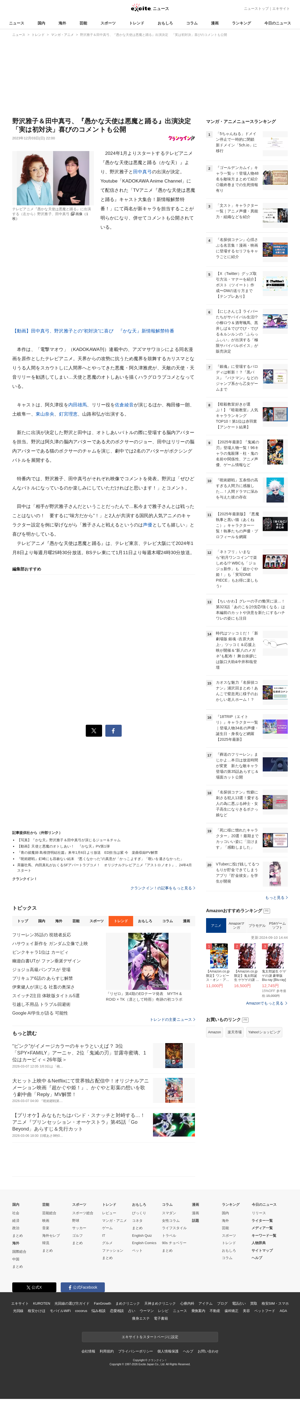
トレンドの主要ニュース (172, 1019)
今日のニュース (277, 23)
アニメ (216, 926)
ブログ (222, 1303)
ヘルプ (257, 1258)
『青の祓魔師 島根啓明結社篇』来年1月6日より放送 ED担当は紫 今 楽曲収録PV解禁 (87, 852)
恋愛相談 (117, 1311)
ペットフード (264, 1311)
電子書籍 (161, 1318)
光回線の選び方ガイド (72, 1303)
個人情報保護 (167, 1351)
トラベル (169, 1235)
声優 (147, 525)
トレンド (136, 23)
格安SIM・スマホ (275, 1303)
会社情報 (88, 1351)
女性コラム (171, 1221)
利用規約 (107, 1351)
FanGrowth (102, 1303)
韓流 (45, 1243)
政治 (15, 1228)
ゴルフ (77, 1235)
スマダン (169, 1213)
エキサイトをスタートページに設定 (150, 1337)
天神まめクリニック (160, 1303)
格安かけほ (36, 1311)
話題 (195, 1221)
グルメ (107, 1243)
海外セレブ (51, 1235)
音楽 (45, 1228)
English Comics (144, 1243)
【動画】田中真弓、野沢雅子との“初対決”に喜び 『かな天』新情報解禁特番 (93, 331)
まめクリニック (127, 1303)
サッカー (79, 1228)
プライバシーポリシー (135, 1351)
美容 (246, 1311)
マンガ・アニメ (114, 1221)
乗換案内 (198, 1311)
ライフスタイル (174, 1228)
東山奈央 (45, 414)
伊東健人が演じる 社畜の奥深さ (43, 987)
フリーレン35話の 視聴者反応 (41, 935)
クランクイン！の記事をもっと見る (162, 888)
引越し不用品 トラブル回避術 (41, 1004)
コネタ (137, 1221)
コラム (192, 23)
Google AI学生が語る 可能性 (40, 1013)
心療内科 (187, 1303)
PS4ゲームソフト (277, 925)
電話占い (239, 1303)
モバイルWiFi (60, 1311)
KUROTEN (41, 1303)
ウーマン (147, 1311)
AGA (283, 1311)
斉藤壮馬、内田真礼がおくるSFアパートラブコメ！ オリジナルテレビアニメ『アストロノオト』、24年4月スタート (104, 868)
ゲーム (107, 1228)
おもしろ (165, 23)
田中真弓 (142, 171)
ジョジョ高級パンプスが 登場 (41, 969)
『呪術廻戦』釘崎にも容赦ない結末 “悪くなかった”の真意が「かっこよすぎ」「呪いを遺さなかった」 (100, 859)
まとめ (17, 1235)
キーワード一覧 (264, 1235)
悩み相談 (98, 1311)
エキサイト (281, 9)
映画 (45, 1221)
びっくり (139, 1213)
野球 (75, 1221)
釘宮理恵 (68, 414)
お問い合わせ (208, 1351)
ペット (137, 1250)
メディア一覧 (262, 1228)
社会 (15, 1213)
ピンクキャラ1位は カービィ (40, 952)
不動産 (215, 1311)
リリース (259, 1213)
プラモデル (257, 926)
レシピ (163, 1311)
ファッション (112, 1250)
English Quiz (142, 1235)
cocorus (81, 1311)
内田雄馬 (77, 404)
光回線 (18, 1311)
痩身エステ (140, 1318)
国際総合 (19, 1252)
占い (131, 1311)
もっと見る (276, 897)
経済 (15, 1221)
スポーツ (108, 23)
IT (103, 1235)
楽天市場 (235, 1032)
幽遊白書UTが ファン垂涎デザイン (46, 961)
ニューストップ (256, 9)
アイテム (205, 1303)
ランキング (241, 23)
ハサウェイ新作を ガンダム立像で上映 (50, 943)
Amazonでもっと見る (264, 1003)
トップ (22, 921)
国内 (41, 23)
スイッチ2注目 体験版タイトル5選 (46, 995)
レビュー (109, 1213)
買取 (253, 1303)
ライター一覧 (262, 1221)
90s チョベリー (174, 1243)
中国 (15, 1259)
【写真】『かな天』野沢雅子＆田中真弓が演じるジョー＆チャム (69, 840)
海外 (62, 23)
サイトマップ (262, 1250)
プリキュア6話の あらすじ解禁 (42, 978)
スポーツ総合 (82, 1213)
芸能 (83, 23)
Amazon (214, 1032)
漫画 (215, 23)
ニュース (16, 23)
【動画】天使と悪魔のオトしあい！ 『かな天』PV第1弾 (63, 846)
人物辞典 (259, 1243)
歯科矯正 (231, 1311)
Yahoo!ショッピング (264, 1032)
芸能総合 (49, 1213)
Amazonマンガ (236, 925)
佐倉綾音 (124, 404)
